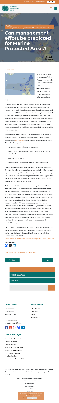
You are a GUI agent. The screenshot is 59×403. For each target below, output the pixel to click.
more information (36, 395)
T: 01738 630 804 (11, 320)
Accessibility (29, 389)
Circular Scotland (10, 344)
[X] (10, 245)
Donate (51, 2)
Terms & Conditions (29, 381)
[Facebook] (6, 245)
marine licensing (14, 252)
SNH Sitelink (19, 140)
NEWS (13, 269)
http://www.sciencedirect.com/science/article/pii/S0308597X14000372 (29, 238)
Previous (12, 260)
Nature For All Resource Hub (14, 359)
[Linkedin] (14, 245)
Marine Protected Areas (28, 252)
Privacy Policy (29, 383)
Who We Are (35, 309)
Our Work (34, 311)
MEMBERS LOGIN (28, 2)
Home (11, 8)
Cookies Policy (29, 386)
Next (47, 260)
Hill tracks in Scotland (12, 353)
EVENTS (14, 280)
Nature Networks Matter (13, 350)
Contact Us (29, 391)
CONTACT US (40, 2)
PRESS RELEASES (18, 275)
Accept (32, 398)
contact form (16, 323)
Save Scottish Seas (11, 356)
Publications (35, 317)
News (33, 314)
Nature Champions (11, 342)
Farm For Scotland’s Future (14, 339)
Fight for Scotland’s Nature (14, 347)
